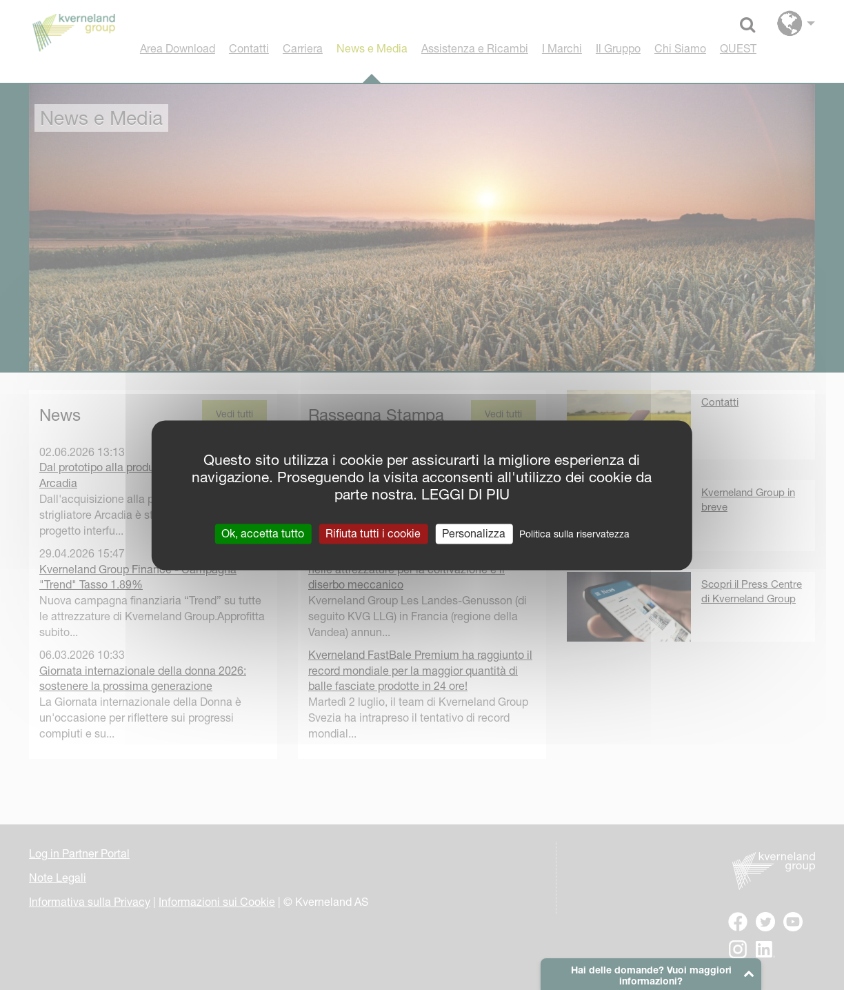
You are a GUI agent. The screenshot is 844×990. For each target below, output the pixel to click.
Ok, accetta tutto (262, 533)
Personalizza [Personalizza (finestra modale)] (473, 533)
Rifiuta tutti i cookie (373, 533)
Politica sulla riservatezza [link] (574, 534)
